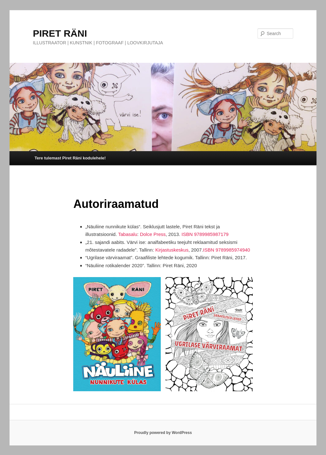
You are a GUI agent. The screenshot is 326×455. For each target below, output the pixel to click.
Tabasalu (127, 234)
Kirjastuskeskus (171, 250)
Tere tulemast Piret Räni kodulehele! (70, 158)
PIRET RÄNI (60, 33)
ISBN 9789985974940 (226, 250)
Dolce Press (153, 234)
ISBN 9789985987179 (205, 234)
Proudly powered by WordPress (163, 432)
